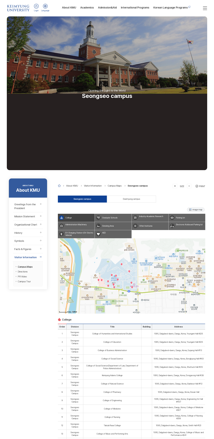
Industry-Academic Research (151, 216)
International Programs (135, 7)
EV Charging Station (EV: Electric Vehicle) (79, 234)
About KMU (69, 7)
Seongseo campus (138, 185)
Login (36, 10)
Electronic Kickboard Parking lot (189, 224)
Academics (87, 7)
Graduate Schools (110, 217)
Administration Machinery (76, 224)
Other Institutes (146, 226)
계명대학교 (18, 7)
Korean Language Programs (170, 7)
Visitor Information (93, 185)
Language (45, 10)
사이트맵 (205, 8)
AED (104, 233)
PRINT (202, 186)
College (68, 217)
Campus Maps (115, 185)
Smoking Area (108, 226)
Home (59, 186)
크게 (175, 186)
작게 (189, 186)
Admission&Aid (107, 7)
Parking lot (180, 217)
